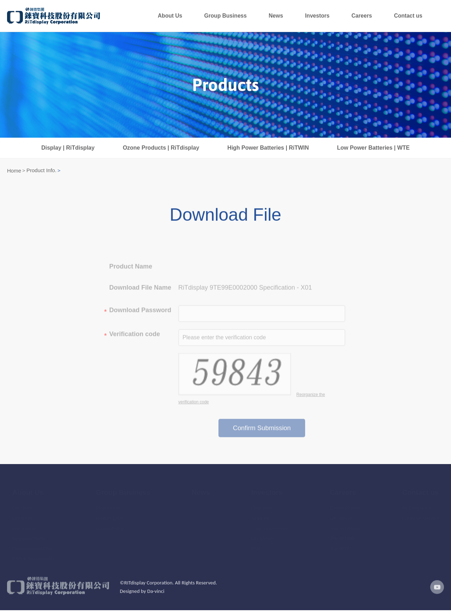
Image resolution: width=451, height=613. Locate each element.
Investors (352, 17)
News (324, 17)
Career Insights (345, 506)
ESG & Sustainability (33, 557)
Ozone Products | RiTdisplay (161, 150)
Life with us (341, 516)
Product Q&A (109, 516)
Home (14, 173)
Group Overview (28, 537)
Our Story (22, 506)
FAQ (255, 547)
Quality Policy (110, 527)
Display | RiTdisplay (67, 150)
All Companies (417, 506)
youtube (435, 594)
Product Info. (41, 172)
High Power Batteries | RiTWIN (268, 150)
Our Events (262, 537)
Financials (261, 506)
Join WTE (340, 547)
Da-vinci (156, 599)
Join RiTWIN (343, 537)
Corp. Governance (270, 527)
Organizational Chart (33, 547)
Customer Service (420, 516)
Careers (383, 17)
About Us (247, 17)
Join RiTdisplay (345, 527)
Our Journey (25, 527)
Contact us (415, 17)
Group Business (288, 17)
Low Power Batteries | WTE (373, 150)
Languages (438, 17)
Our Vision (22, 516)
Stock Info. (262, 516)
